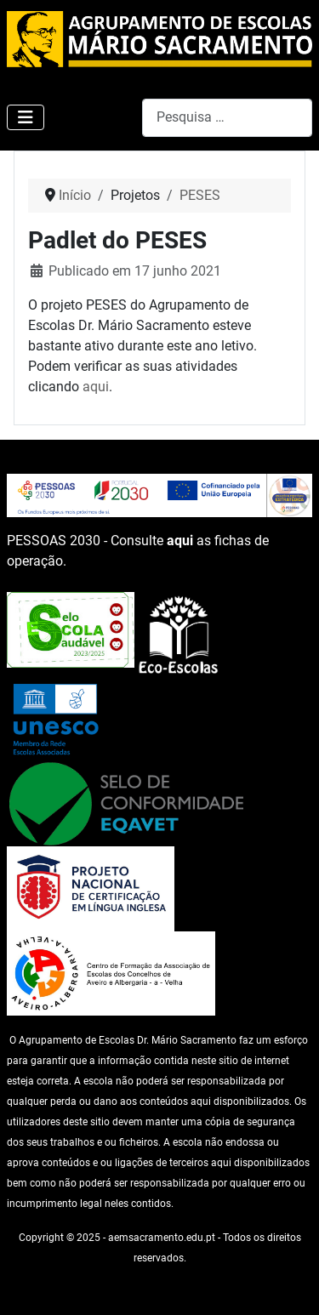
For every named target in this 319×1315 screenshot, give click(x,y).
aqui (96, 387)
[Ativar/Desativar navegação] (25, 117)
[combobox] (227, 118)
